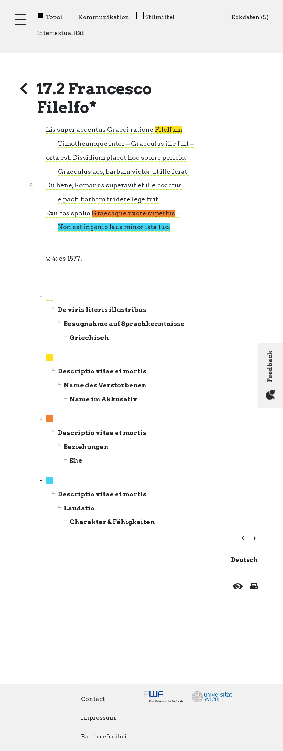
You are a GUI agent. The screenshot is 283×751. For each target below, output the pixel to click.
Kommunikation (103, 17)
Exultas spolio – (113, 213)
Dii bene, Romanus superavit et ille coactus (114, 185)
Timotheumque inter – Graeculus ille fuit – (126, 143)
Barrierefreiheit (105, 736)
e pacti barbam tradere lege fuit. (108, 199)
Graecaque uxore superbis (133, 213)
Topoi (54, 17)
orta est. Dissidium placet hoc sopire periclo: (116, 157)
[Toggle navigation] (20, 19)
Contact (93, 698)
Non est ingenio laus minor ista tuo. (114, 227)
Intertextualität (60, 32)
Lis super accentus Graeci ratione (114, 129)
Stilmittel (160, 17)
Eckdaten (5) (250, 17)
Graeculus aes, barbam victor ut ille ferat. (123, 171)
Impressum (98, 717)
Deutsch (244, 560)
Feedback (270, 375)
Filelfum (168, 129)
